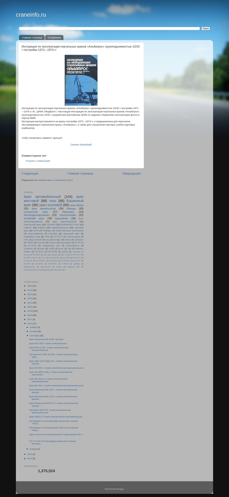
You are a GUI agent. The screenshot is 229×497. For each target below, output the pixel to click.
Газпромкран (65, 243)
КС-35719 (79, 243)
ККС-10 (64, 255)
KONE (51, 249)
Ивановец (68, 211)
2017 (30, 319)
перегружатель (72, 246)
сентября (34, 335)
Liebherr (28, 227)
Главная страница (32, 37)
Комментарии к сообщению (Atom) (55, 180)
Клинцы (71, 208)
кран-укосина (45, 267)
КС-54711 (77, 258)
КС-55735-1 (40, 261)
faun (45, 255)
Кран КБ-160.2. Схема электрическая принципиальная (56, 385)
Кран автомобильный (42, 197)
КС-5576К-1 (65, 261)
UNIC (26, 240)
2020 (30, 307)
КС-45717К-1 (54, 258)
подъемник (61, 218)
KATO (35, 230)
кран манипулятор (44, 208)
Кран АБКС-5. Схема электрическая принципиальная (55, 416)
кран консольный (74, 230)
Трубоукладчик (73, 237)
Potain (59, 230)
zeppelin (54, 255)
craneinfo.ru (31, 14)
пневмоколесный (59, 227)
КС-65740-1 (52, 264)
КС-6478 (27, 264)
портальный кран (32, 224)
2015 (30, 454)
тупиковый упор (32, 236)
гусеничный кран (36, 211)
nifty (69, 249)
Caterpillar (76, 252)
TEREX (30, 243)
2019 (30, 311)
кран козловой (50, 205)
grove (61, 249)
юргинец (41, 249)
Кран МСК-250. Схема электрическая (47, 343)
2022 (30, 298)
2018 (30, 315)
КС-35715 (39, 252)
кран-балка (76, 205)
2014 (30, 458)
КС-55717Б (28, 261)
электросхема (67, 215)
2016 (30, 323)
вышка (65, 252)
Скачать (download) (81, 144)
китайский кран (34, 218)
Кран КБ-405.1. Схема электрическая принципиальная (56, 368)
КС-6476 (77, 261)
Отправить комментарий (38, 161)
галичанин (78, 240)
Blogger (120, 489)
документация (29, 267)
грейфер (76, 264)
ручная (39, 270)
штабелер (28, 249)
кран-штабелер (35, 233)
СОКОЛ (65, 264)
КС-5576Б (52, 252)
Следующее (29, 173)
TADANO (50, 224)
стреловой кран (71, 233)
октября (34, 331)
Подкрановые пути (51, 246)
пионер (59, 267)
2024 (30, 290)
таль (52, 201)
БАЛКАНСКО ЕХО (70, 224)
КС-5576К (53, 261)
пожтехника (28, 270)
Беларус (57, 240)
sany (47, 240)
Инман (67, 240)
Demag (26, 255)
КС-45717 (58, 237)
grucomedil (37, 240)
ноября (33, 327)
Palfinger (47, 230)
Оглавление (54, 37)
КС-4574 (66, 258)
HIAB (47, 237)
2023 (30, 294)
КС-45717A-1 (40, 258)
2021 (30, 303)
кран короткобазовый (64, 221)
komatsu (52, 243)
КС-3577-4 (28, 258)
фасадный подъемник (53, 270)
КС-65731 (39, 264)
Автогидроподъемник (36, 215)
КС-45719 (32, 246)
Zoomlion (53, 233)
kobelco (41, 227)
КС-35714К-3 (75, 255)
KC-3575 (36, 255)
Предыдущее (131, 173)
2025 (30, 286)
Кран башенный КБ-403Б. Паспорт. (46, 339)
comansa (41, 243)
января (33, 449)
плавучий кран (73, 267)
